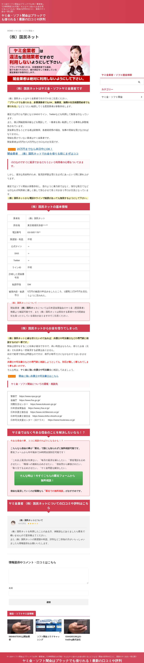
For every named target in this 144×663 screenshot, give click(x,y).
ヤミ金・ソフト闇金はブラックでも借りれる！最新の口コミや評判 (72, 653)
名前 (11, 581)
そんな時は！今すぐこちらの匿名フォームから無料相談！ (47, 474)
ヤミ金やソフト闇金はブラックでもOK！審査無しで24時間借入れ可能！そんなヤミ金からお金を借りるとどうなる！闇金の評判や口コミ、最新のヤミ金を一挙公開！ (72, 649)
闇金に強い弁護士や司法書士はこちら (39, 375)
